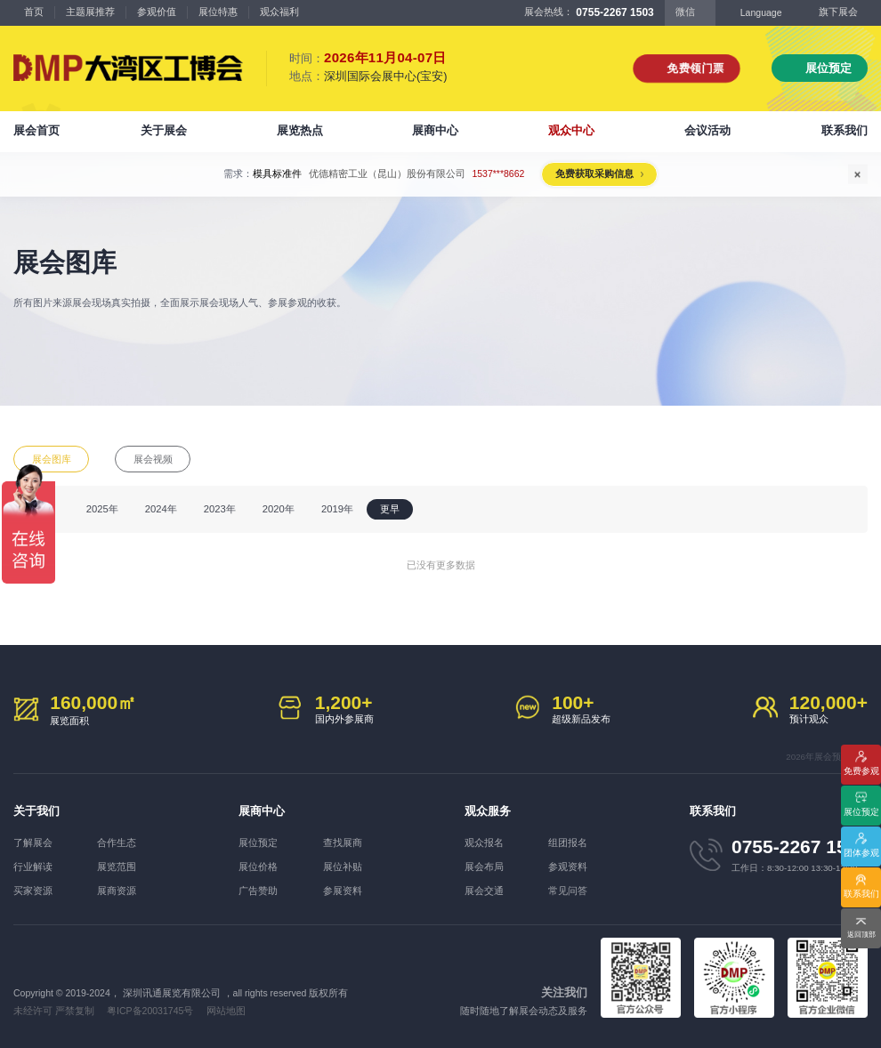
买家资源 (33, 890)
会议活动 (707, 130)
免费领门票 (695, 68)
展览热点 (300, 130)
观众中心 (571, 130)
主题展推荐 (90, 11)
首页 (34, 11)
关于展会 (164, 130)
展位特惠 (218, 11)
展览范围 (116, 866)
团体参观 (861, 853)
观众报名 (484, 842)
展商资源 (116, 890)
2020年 (279, 509)
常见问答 (567, 890)
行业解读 (33, 866)
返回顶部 (861, 935)
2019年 (337, 509)
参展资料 (342, 890)
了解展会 (33, 842)
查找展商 (342, 842)
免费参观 (861, 771)
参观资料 (567, 866)
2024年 (161, 509)
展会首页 (36, 130)
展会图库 (51, 459)
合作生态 (116, 842)
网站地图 (226, 1010)
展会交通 (484, 890)
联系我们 (844, 130)
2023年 (220, 509)
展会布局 (484, 866)
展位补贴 (342, 866)
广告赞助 (258, 890)
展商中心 (435, 130)
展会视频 (153, 459)
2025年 (102, 509)
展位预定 (828, 68)
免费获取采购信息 (594, 173)
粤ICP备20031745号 (150, 1010)
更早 (390, 509)
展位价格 (258, 866)
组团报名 (567, 842)
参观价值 (156, 11)
